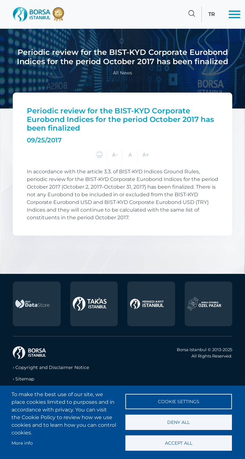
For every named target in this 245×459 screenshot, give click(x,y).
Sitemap (24, 379)
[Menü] (234, 14)
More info (22, 443)
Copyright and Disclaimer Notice (52, 367)
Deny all (178, 422)
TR (211, 14)
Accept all (178, 443)
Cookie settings (178, 401)
